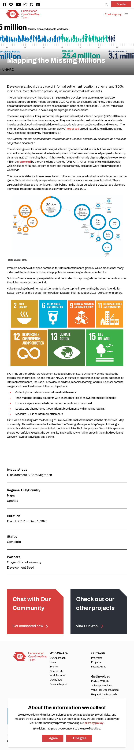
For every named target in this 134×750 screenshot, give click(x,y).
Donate (121, 4)
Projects (96, 662)
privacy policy (93, 723)
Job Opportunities (101, 685)
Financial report (58, 684)
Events (54, 666)
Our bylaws (56, 680)
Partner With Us (100, 681)
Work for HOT (57, 675)
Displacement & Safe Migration (29, 475)
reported (73, 128)
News (53, 662)
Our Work (98, 653)
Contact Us (56, 671)
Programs (96, 658)
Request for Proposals (104, 694)
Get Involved (100, 676)
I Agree (53, 738)
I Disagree (79, 738)
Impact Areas (98, 666)
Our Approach (58, 658)
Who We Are (59, 653)
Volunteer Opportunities (105, 690)
